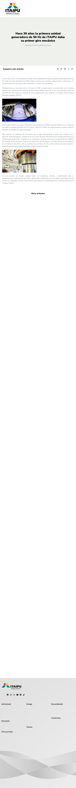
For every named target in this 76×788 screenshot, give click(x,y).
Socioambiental (57, 704)
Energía (29, 704)
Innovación (5, 721)
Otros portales (7, 732)
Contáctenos (56, 718)
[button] (58, 69)
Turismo (29, 727)
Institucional (38, 30)
